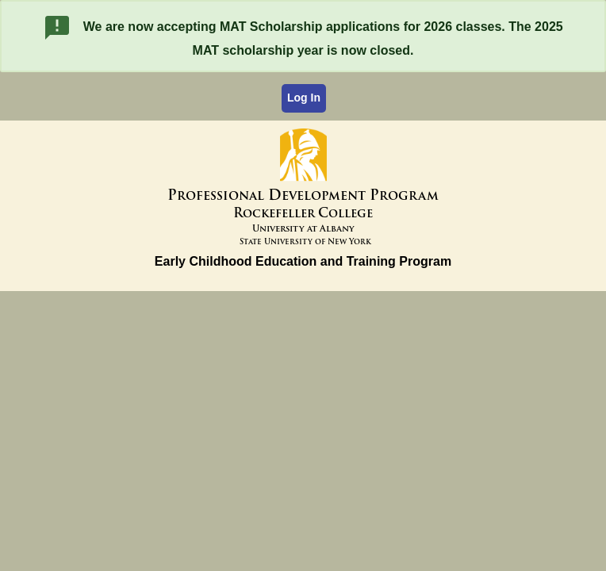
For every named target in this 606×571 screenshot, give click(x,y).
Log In (303, 97)
